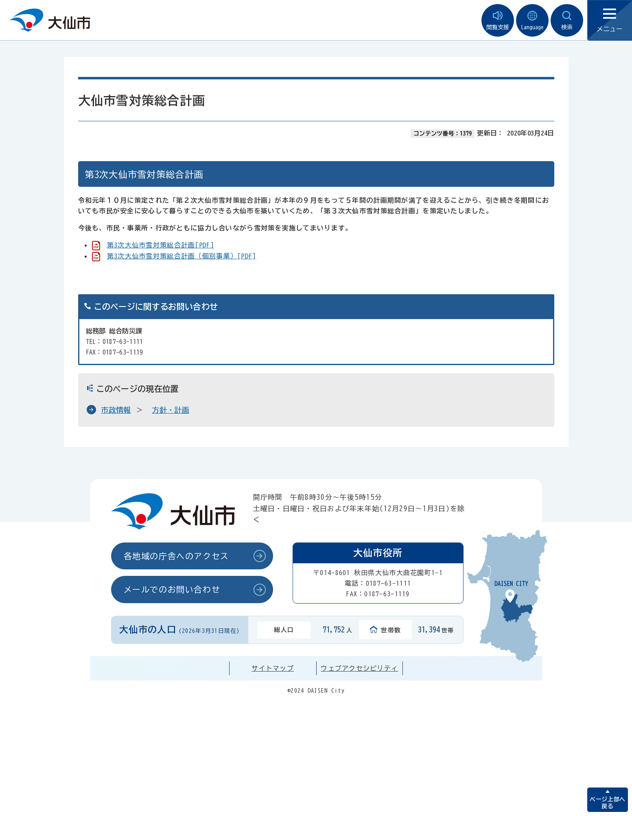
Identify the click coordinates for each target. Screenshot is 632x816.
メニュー (610, 20)
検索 (567, 20)
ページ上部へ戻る (607, 802)
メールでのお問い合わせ (172, 589)
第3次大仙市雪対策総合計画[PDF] (160, 245)
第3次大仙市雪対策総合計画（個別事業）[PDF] (181, 256)
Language (532, 20)
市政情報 (116, 409)
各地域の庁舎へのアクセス (176, 556)
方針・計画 (170, 409)
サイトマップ (272, 668)
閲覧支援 (498, 20)
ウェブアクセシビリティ (359, 668)
